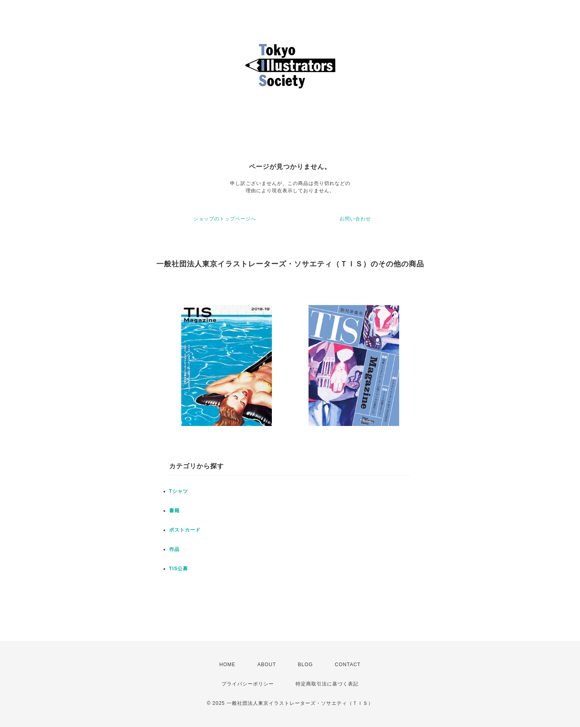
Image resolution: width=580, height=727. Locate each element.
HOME (228, 664)
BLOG (305, 664)
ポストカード (185, 530)
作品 (174, 549)
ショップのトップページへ (224, 219)
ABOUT (266, 664)
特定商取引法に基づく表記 (327, 684)
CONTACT (347, 664)
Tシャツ (178, 491)
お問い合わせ (355, 219)
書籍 (174, 510)
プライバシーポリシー (248, 684)
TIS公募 (178, 568)
